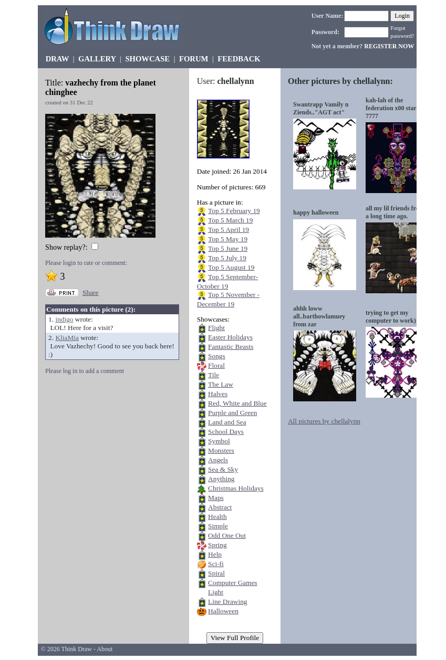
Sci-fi (216, 564)
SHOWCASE (147, 59)
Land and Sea (227, 422)
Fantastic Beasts (230, 346)
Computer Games (232, 583)
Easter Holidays (230, 337)
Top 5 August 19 (231, 267)
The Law (220, 384)
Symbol (219, 441)
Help (215, 554)
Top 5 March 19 (230, 220)
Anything (221, 479)
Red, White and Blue (237, 403)
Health (217, 516)
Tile (213, 375)
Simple (218, 526)
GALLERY (97, 59)
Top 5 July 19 (227, 258)
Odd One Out (227, 535)
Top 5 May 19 (227, 239)
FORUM (193, 59)
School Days (226, 431)
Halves (217, 394)
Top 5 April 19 (228, 229)
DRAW (57, 59)
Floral (216, 365)
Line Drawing (227, 601)
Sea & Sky (223, 469)
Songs (216, 356)
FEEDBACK (238, 59)
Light (215, 592)
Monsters (221, 450)
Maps (216, 498)
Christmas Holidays (236, 488)
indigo (64, 319)
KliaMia (66, 338)
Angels (218, 460)
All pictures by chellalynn (324, 421)
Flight (216, 328)
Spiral (216, 573)
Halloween (223, 611)
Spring (217, 545)
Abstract (220, 507)
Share (90, 292)
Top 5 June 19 (227, 248)
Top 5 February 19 (234, 211)
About (104, 649)
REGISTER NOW (389, 46)
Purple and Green (232, 413)
